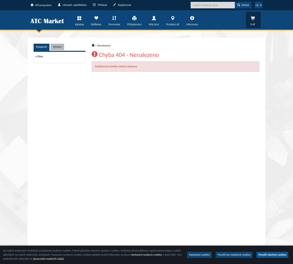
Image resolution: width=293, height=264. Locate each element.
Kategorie (41, 47)
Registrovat (122, 5)
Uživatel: (72, 5)
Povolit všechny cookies (272, 254)
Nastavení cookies (199, 254)
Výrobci (57, 47)
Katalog (79, 19)
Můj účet (154, 19)
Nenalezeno (104, 45)
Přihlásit (100, 5)
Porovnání (114, 19)
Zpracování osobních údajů (48, 259)
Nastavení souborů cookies (146, 254)
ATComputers (41, 5)
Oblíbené (96, 19)
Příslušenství (134, 19)
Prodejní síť (172, 19)
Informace (192, 19)
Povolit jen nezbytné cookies (234, 254)
